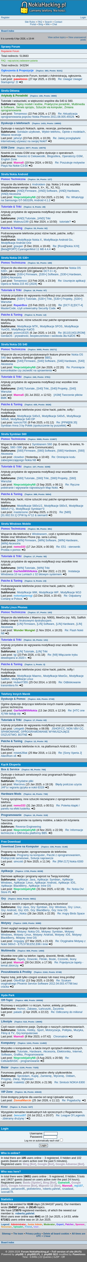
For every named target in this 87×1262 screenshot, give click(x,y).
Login (83, 17)
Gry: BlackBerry (40, 910)
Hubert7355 (21, 682)
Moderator (49, 1224)
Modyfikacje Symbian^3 (30, 508)
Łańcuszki (45, 1008)
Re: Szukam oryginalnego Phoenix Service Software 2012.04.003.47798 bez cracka (39, 983)
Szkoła (21, 1030)
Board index (7, 31)
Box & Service (23, 769)
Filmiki (43, 959)
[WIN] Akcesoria (10, 543)
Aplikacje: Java (26, 879)
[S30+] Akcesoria (11, 277)
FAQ (40, 22)
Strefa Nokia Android (14, 174)
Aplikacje (22, 871)
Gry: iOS (23, 910)
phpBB (19, 1254)
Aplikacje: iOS (66, 882)
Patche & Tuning (24, 741)
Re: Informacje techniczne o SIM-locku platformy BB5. (42, 831)
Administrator (18, 1224)
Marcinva (19, 784)
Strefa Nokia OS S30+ (15, 257)
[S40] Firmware (26, 361)
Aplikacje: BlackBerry (14, 885)
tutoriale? (67, 221)
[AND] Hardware (69, 190)
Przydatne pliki (24, 781)
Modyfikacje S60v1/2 (29, 505)
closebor (19, 457)
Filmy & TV (7, 1033)
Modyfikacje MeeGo (55, 676)
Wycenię (59, 1076)
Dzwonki (32, 959)
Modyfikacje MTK (27, 326)
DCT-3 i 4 (49, 271)
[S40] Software (46, 361)
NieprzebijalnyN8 (25, 197)
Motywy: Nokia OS (28, 931)
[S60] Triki (43, 478)
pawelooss (20, 79)
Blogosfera (53, 156)
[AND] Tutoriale (26, 218)
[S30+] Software (48, 274)
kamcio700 (20, 422)
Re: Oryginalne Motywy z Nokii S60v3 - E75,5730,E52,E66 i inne (43, 943)
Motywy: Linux (22, 934)
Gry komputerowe (27, 1033)
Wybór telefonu (51, 131)
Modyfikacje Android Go (58, 239)
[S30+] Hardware (70, 274)
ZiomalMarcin (22, 1100)
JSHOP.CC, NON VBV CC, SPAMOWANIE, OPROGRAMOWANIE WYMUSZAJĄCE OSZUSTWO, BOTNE (42, 731)
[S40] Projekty (59, 388)
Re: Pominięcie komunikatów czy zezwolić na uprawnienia (43, 369)
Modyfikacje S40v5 (53, 416)
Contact (58, 22)
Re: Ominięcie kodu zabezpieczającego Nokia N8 (38, 459)
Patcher (69, 1224)
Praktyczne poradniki (57, 104)
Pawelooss (79, 1254)
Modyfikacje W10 (70, 592)
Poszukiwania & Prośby (31, 971)
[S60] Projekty (59, 478)
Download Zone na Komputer (34, 846)
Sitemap (6, 1233)
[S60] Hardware (66, 450)
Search (48, 22)
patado (18, 1012)
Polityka (67, 1030)
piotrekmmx (34, 1188)
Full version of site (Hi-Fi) (67, 1251)
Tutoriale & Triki (24, 720)
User (36, 1227)
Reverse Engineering (28, 826)
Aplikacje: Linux (23, 882)
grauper (18, 246)
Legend (5, 1224)
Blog (40, 24)
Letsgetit (19, 728)
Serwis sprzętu (25, 107)
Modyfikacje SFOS (51, 326)
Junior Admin (34, 1224)
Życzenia (58, 1008)
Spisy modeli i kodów (30, 104)
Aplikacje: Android (45, 882)
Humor (21, 1008)
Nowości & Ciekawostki (31, 156)
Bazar (19, 1067)
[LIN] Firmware (26, 623)
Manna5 (19, 162)
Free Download (11, 841)
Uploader (18, 1227)
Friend (28, 1227)
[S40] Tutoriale (26, 388)
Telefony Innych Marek (15, 694)
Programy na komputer (31, 855)
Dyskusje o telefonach (31, 123)
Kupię (34, 1076)
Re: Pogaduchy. (74, 1100)
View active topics (57, 37)
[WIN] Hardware (68, 540)
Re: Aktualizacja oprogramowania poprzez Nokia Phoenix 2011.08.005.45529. (40, 115)
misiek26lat (20, 752)
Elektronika (64, 1051)
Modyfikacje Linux (22, 679)
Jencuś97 (20, 1115)
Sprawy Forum (10, 46)
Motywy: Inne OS (26, 937)
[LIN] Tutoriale (25, 651)
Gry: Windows (57, 907)
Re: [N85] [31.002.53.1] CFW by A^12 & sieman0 (36, 514)
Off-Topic (22, 1000)
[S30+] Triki (45, 298)
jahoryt (18, 138)
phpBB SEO (51, 1254)
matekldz (19, 1082)
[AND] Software (47, 190)
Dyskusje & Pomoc (27, 698)
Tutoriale (22, 1051)
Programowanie (24, 815)
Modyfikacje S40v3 (28, 416)
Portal (33, 24)
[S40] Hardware (66, 361)
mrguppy (19, 941)
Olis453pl (19, 980)
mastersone (21, 512)
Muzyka (78, 1030)
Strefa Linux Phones (14, 607)
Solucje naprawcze (42, 858)
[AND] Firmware (26, 190)
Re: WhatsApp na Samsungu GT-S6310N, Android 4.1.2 (42, 199)
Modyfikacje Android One (16, 242)
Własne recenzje (11, 134)
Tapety (21, 959)
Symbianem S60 (42, 444)
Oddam (70, 1076)
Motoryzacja (52, 1030)
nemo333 (19, 546)
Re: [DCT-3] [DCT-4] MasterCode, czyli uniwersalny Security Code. (42, 307)
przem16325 (21, 332)
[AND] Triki (44, 218)
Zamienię (46, 1076)
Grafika (18, 1054)
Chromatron (62, 1036)
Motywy (21, 923)
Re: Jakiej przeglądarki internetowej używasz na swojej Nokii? (40, 140)
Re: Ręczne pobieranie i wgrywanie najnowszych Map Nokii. (40, 486)
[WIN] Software (47, 540)
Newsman (6, 1227)
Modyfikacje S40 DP (23, 419)
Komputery (24, 1042)
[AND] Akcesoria (11, 193)
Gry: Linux (74, 907)
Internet (77, 1051)
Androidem (38, 184)
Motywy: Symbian (52, 931)
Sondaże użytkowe (28, 131)
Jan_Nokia (20, 913)
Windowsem (39, 534)
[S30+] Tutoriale (26, 298)
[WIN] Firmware (26, 540)
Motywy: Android (43, 934)
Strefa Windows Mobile (16, 523)
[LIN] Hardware (65, 623)
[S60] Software (46, 450)
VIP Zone (21, 1091)
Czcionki (63, 959)
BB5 (47, 357)
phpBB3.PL (33, 1254)
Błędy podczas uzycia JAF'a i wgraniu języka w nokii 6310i (41, 786)
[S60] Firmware (26, 450)
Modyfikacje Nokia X (29, 239)
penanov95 (18, 1188)
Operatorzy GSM (72, 156)
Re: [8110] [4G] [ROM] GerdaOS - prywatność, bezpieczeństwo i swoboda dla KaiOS (43, 334)
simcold (18, 861)
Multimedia (22, 950)
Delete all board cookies (56, 1233)
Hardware (35, 1051)
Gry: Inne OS (59, 910)
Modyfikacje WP (49, 592)
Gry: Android (8, 910)
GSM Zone (23, 147)
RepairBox (20, 305)
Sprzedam (23, 1076)
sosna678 (7, 1191)
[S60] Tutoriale (26, 478)
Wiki (47, 24)
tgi (15, 654)
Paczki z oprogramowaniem (63, 855)
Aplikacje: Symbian (48, 879)
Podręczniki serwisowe (15, 858)
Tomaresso (20, 113)
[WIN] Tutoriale (26, 568)
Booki (52, 959)
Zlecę (16, 1079)
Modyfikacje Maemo (29, 676)
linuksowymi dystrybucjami (35, 620)
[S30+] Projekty (63, 298)
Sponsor (80, 1224)
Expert (59, 1224)
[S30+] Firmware (27, 274)
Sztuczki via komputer (49, 107)
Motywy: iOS (62, 934)
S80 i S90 (16, 447)
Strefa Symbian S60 (14, 434)
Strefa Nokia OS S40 (14, 344)
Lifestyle (21, 1021)
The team (18, 1233)
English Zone (9, 159)
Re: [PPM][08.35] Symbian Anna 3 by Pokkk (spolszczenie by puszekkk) (39, 424)
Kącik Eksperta (11, 764)
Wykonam (28, 1079)
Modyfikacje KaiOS (22, 329)
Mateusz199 (21, 221)
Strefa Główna (10, 90)
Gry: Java (23, 907)
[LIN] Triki (41, 651)
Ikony (73, 959)
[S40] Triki (43, 388)
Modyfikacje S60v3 (55, 505)
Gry (18, 898)
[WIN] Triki (43, 568)
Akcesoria (49, 1051)
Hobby (31, 1030)
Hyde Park (7, 995)
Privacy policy (33, 1233)
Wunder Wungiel (24, 630)
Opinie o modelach (73, 131)
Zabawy (32, 1008)
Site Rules (30, 22)
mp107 (78, 1185)
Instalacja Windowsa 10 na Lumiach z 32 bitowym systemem (40, 573)
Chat (54, 24)
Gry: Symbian (39, 907)
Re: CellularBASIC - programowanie (35, 1059)
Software (6, 1054)
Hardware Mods (24, 793)
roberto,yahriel (51, 1188)
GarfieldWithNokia (25, 571)
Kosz (17, 1106)
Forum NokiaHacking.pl (35, 1251)
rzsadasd (67, 1188)
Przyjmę (6, 1079)
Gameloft (64, 1182)
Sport (40, 1030)
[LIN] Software (45, 623)
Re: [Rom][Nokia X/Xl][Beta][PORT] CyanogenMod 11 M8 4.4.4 (40, 248)
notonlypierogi (23, 595)
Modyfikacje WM (27, 592)
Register (5, 17)
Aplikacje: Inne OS (40, 885)
